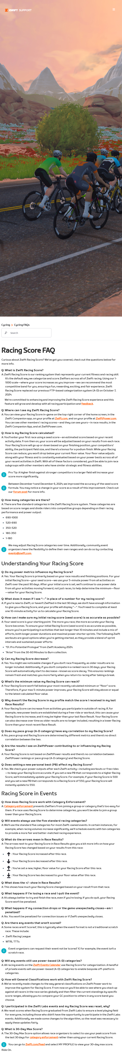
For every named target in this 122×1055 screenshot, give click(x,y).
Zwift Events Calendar (47, 965)
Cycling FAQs (22, 325)
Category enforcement (18, 806)
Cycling (5, 325)
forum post (20, 492)
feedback (87, 403)
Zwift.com (61, 418)
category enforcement (44, 1037)
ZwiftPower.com (106, 418)
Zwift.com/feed (35, 1044)
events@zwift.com (19, 553)
